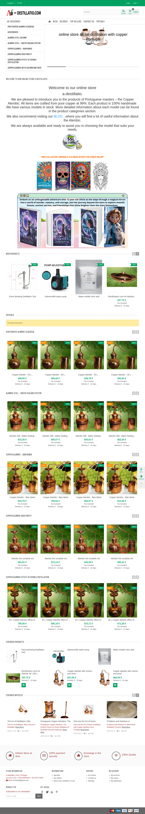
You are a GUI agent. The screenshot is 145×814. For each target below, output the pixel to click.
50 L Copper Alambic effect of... (22, 620)
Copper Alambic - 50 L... (22, 375)
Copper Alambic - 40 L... (55, 375)
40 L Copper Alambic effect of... (55, 620)
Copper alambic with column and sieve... (79, 672)
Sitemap (90, 781)
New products (13, 254)
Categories (13, 21)
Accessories (13, 32)
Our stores (91, 775)
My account (114, 775)
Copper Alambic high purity (20, 54)
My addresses (115, 781)
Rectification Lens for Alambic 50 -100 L (31, 672)
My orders (113, 778)
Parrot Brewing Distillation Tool (22, 296)
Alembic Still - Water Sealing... (22, 436)
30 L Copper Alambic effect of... (89, 620)
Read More (19, 727)
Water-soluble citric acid (88, 296)
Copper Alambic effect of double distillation (22, 61)
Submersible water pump (56, 296)
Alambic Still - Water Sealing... (55, 436)
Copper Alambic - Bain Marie (20, 48)
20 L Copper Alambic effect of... (122, 620)
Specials (100, 21)
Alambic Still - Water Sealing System (24, 43)
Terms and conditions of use (63, 781)
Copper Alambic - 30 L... (88, 375)
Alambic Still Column (17, 37)
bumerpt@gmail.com (21, 780)
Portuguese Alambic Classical (21, 26)
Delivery (64, 21)
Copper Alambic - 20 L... (122, 375)
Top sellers (75, 21)
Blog (55, 21)
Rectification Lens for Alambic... (122, 296)
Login (128, 3)
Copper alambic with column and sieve (24, 67)
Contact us (89, 21)
